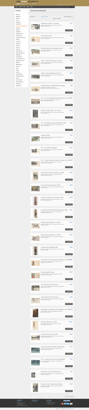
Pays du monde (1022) (19, 74)
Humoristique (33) (19, 54)
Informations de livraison (21, 402)
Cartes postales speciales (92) (21, 37)
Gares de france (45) (19, 51)
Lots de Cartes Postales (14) (20, 58)
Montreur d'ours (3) (19, 64)
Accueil (16, 6)
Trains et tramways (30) (19, 81)
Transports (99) (18, 83)
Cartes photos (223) (19, 35)
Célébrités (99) (18, 43)
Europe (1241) (18, 45)
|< (31, 396)
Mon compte (49, 401)
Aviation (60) (18, 27)
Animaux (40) (18, 18)
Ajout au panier (69, 30)
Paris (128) (17, 72)
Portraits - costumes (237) (20, 76)
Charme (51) (18, 39)
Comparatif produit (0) (44, 16)
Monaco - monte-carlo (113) (20, 60)
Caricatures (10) (18, 31)
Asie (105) (17, 20)
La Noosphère (72, 408)
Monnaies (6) (18, 62)
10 (50, 396)
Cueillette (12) (18, 41)
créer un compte (70, 4)
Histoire (31, 6)
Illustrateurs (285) (19, 56)
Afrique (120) (18, 14)
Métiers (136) (18, 66)
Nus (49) (17, 68)
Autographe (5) (18, 22)
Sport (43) (17, 78)
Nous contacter (34, 401)
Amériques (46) (18, 16)
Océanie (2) (17, 70)
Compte (24, 6)
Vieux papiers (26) (19, 85)
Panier (28, 6)
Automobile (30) (18, 24)
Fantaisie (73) (18, 47)
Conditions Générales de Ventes (22, 405)
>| (56, 396)
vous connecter (63, 4)
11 (52, 396)
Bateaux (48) (18, 29)
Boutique (20, 6)
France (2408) (18, 49)
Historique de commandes (51, 402)
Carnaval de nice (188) (19, 33)
